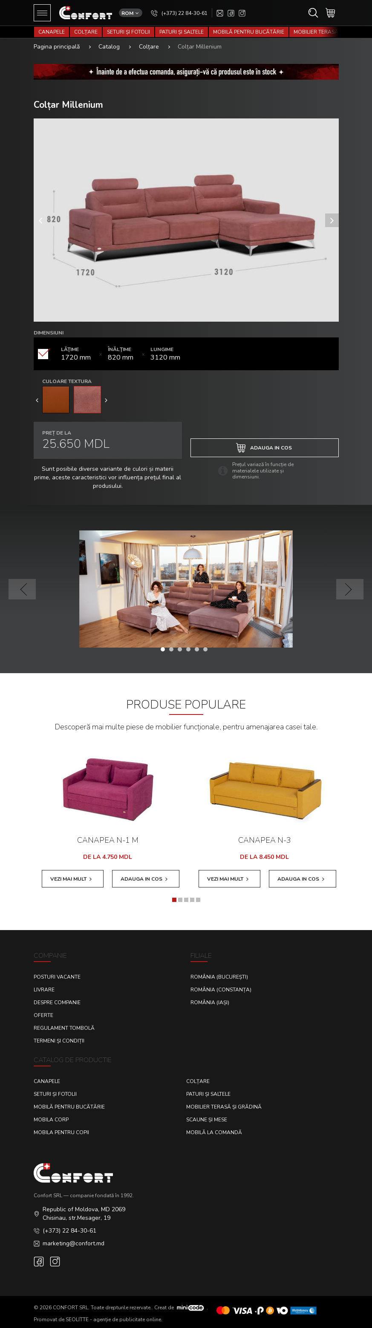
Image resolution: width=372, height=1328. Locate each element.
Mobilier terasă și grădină (224, 1106)
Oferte (43, 1015)
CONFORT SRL (70, 1307)
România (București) (219, 977)
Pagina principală (57, 47)
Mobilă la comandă (214, 1132)
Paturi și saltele (181, 32)
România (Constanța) (220, 989)
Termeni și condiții (59, 1040)
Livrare (44, 989)
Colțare (86, 32)
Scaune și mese (206, 1119)
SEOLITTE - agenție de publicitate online (113, 1319)
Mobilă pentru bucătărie (248, 32)
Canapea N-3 (264, 840)
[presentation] (37, 399)
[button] (165, 649)
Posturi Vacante (57, 977)
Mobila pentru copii (61, 1132)
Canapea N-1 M (107, 840)
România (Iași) (209, 1002)
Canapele (51, 32)
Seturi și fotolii (128, 32)
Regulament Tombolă (64, 1028)
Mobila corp (51, 1119)
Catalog (109, 47)
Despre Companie (57, 1002)
